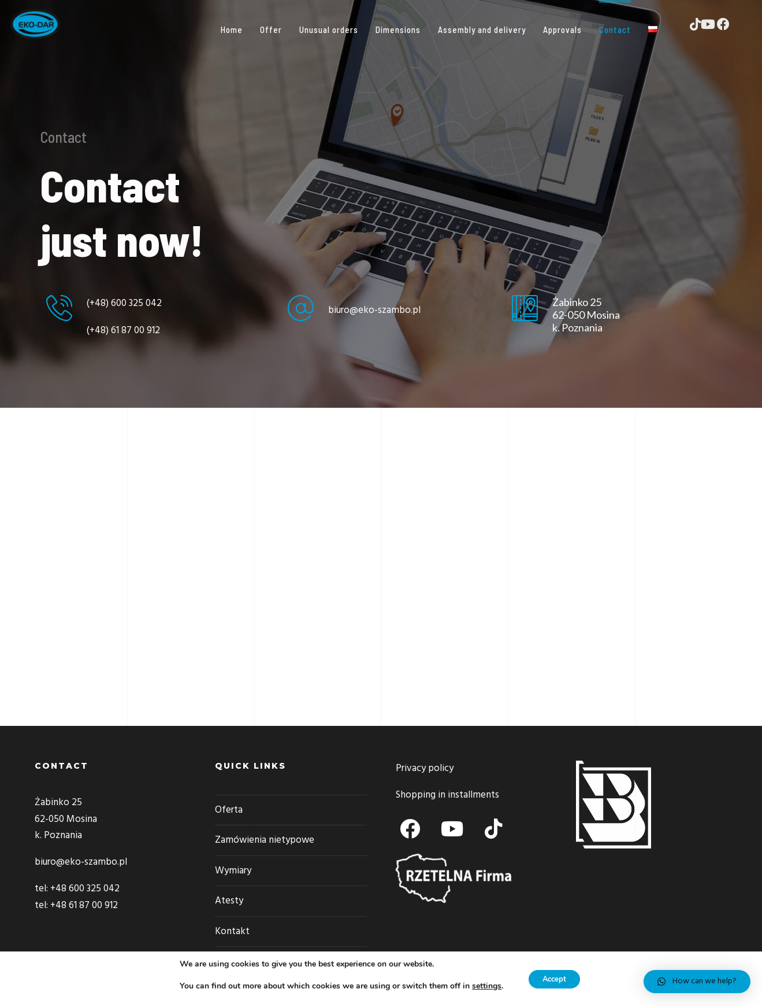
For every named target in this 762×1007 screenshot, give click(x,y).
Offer (277, 29)
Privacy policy (425, 768)
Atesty (229, 901)
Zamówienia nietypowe (264, 840)
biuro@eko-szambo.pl (374, 310)
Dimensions (404, 29)
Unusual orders (335, 29)
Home (238, 29)
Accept (554, 978)
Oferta (229, 810)
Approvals (568, 29)
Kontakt (232, 931)
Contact (621, 29)
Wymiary (233, 871)
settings (482, 985)
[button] (697, 981)
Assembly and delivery (488, 29)
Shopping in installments (447, 795)
